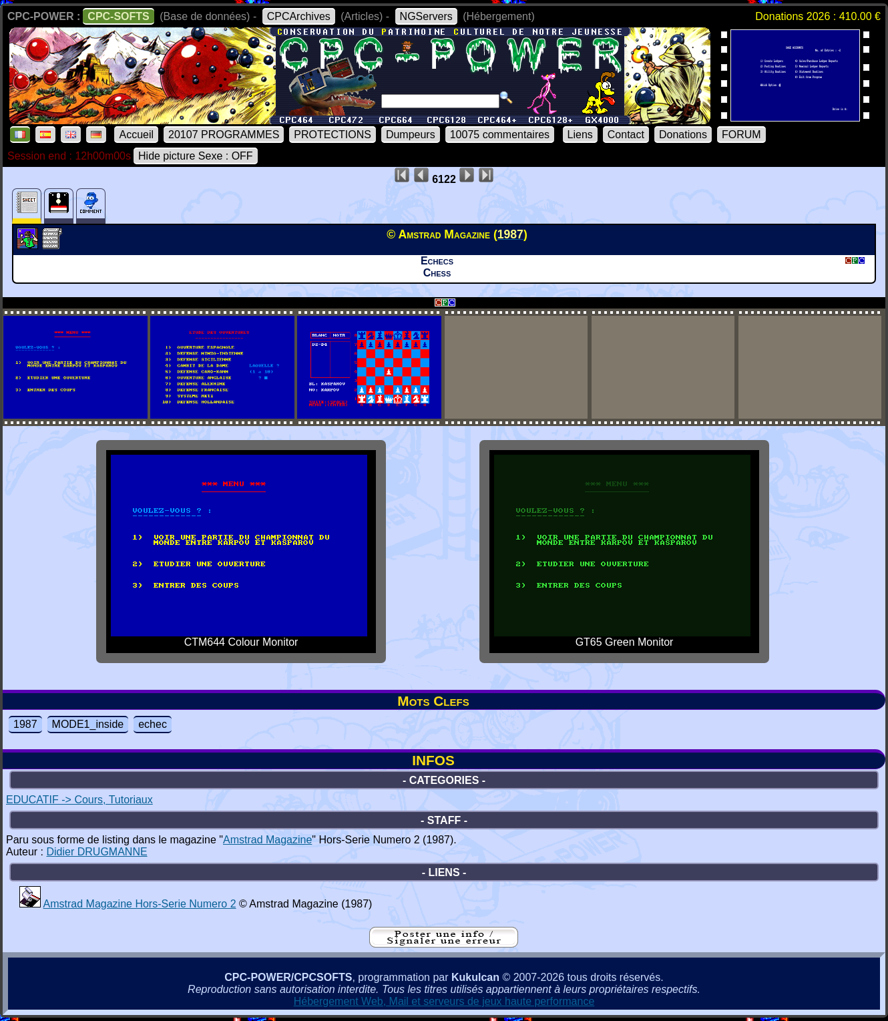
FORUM (741, 134)
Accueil (136, 134)
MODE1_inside (88, 724)
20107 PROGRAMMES (223, 134)
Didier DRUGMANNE (96, 851)
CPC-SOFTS (118, 16)
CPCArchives (298, 16)
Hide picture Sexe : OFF (195, 156)
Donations (683, 134)
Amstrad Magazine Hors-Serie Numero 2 (139, 903)
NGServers (426, 16)
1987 (25, 724)
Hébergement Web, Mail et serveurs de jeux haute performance (444, 1001)
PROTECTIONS (332, 134)
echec (152, 724)
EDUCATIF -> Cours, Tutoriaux (79, 799)
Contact (626, 134)
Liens (580, 134)
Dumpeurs (410, 134)
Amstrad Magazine (267, 839)
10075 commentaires (499, 134)
